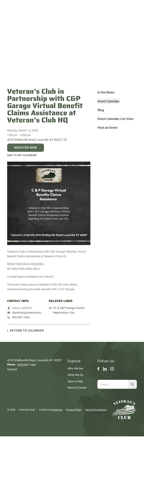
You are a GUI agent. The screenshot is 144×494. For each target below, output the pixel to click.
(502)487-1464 (26, 365)
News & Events (77, 387)
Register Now (25, 147)
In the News (106, 92)
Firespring (56, 409)
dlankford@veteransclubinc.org (31, 312)
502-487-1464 (21, 317)
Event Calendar (109, 101)
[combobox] (112, 384)
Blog (101, 110)
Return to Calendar (27, 330)
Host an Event (107, 127)
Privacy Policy (73, 409)
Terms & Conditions (96, 409)
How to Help (75, 381)
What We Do (75, 375)
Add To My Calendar (22, 155)
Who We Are (75, 368)
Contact (12, 369)
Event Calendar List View (115, 119)
